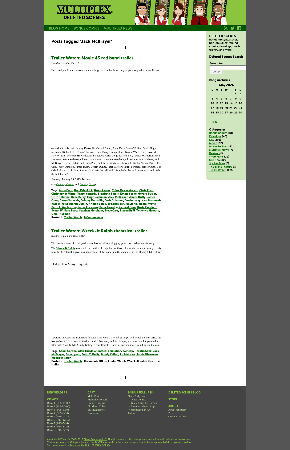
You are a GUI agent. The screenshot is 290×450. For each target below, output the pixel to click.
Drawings (215, 136)
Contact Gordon (177, 416)
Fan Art (140, 409)
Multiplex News (219, 150)
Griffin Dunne (60, 197)
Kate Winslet (59, 204)
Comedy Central (65, 184)
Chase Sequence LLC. (95, 439)
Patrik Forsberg (87, 207)
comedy (91, 194)
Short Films (216, 156)
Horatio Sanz (143, 351)
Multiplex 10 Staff (98, 399)
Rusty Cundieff (147, 207)
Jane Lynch (73, 354)
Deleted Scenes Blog (184, 392)
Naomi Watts (147, 204)
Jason (142, 17)
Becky (161, 17)
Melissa (180, 17)
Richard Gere (127, 207)
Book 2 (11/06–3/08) (58, 406)
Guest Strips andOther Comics (137, 398)
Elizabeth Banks (108, 194)
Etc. (211, 140)
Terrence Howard (147, 210)
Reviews (214, 153)
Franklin (218, 17)
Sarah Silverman (147, 354)
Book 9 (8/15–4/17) (58, 429)
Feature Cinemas (97, 402)
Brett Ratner (102, 190)
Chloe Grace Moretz (125, 190)
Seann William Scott (64, 210)
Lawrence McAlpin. (80, 445)
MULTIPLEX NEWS (118, 28)
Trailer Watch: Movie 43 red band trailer (92, 58)
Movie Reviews (218, 146)
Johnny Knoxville (92, 200)
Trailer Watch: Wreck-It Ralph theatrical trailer (99, 231)
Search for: (217, 63)
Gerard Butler (147, 194)
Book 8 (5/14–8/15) (58, 426)
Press (171, 413)
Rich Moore (127, 354)
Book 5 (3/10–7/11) (58, 416)
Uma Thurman (60, 214)
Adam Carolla (68, 351)
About (173, 406)
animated (100, 351)
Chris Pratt (146, 190)
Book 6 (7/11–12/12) (58, 419)
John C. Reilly (91, 354)
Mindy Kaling (109, 354)
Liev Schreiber (114, 204)
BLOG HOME (59, 28)
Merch (213, 143)
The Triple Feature (220, 167)
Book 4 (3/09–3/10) (58, 413)
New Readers (57, 392)
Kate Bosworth (151, 200)
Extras (131, 413)
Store (173, 399)
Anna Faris (66, 190)
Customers (93, 413)
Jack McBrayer (118, 197)
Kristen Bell (96, 204)
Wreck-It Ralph (61, 358)
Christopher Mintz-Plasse (68, 194)
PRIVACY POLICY (101, 445)
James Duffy (137, 197)
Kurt (199, 17)
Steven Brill (127, 210)
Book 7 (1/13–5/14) (58, 423)
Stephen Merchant (91, 210)
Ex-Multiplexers (96, 409)
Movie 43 (131, 204)
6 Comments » (93, 217)
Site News (215, 160)
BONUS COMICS (87, 28)
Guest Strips (143, 406)
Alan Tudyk (85, 351)
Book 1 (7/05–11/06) (58, 402)
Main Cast (93, 396)
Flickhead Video (96, 406)
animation (114, 351)
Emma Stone (128, 194)
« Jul (215, 122)
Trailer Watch (73, 217)
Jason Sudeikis (69, 200)
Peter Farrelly (108, 207)
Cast (91, 392)
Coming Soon (87, 184)
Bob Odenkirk (83, 190)
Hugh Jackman (97, 197)
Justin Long (132, 200)
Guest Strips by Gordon (144, 402)
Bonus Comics (218, 133)
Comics (52, 399)
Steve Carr (111, 210)
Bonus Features (140, 392)
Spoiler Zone (217, 163)
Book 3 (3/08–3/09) (58, 409)
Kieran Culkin (78, 204)
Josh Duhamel (114, 200)
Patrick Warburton (63, 207)
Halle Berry (78, 197)
